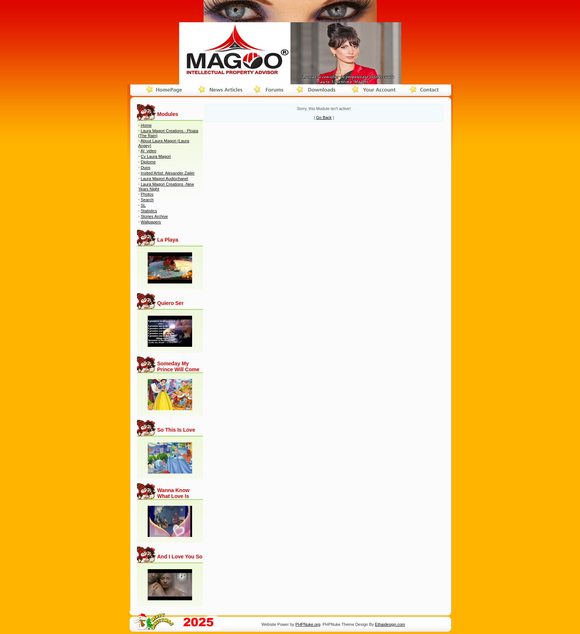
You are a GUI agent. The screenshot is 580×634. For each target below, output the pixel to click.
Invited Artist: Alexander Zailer (168, 173)
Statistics (149, 211)
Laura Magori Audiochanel (164, 178)
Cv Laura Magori (156, 156)
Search (147, 199)
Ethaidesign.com (390, 624)
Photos (147, 194)
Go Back (324, 117)
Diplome (148, 162)
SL (143, 205)
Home (146, 125)
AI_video (149, 151)
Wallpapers (151, 222)
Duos (145, 167)
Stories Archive (154, 216)
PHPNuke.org (307, 624)
